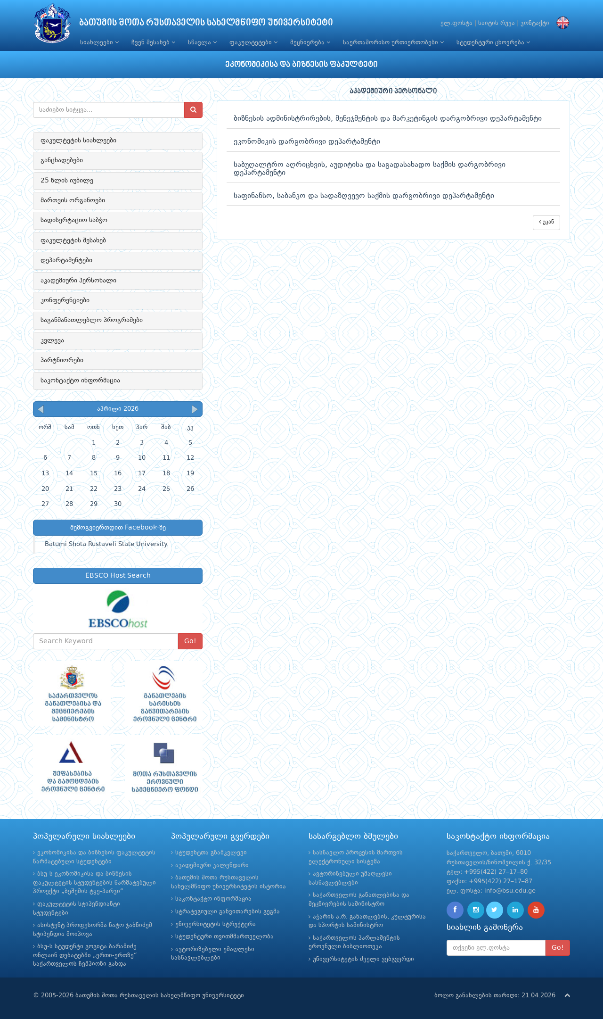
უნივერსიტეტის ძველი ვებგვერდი (363, 959)
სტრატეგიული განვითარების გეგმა (227, 912)
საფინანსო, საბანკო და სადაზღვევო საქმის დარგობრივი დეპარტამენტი (364, 196)
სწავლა (202, 42)
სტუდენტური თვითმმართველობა (224, 937)
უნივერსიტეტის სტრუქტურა (215, 924)
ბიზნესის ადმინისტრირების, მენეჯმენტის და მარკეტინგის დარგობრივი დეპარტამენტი (388, 119)
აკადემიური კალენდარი (212, 865)
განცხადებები (62, 160)
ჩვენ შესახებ (153, 42)
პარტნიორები (62, 360)
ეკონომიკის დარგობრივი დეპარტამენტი (307, 142)
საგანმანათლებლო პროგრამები (92, 320)
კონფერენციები (65, 300)
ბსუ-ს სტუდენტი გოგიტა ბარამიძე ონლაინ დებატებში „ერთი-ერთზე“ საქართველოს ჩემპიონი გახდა (85, 955)
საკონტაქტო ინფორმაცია (80, 380)
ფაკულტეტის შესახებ (73, 240)
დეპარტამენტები (66, 260)
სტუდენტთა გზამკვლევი (211, 853)
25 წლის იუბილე (67, 180)
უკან (546, 222)
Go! (190, 641)
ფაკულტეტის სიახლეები (78, 140)
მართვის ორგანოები (73, 200)
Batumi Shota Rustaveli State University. (107, 544)
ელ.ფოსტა (456, 23)
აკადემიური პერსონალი (78, 280)
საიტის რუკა (496, 23)
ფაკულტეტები (253, 42)
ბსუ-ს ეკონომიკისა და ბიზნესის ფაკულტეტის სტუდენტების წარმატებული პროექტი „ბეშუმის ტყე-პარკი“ (94, 883)
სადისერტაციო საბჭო (74, 220)
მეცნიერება (310, 42)
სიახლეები (99, 42)
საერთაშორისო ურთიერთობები (393, 42)
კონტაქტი (535, 23)
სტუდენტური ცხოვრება (493, 42)
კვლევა (52, 340)
